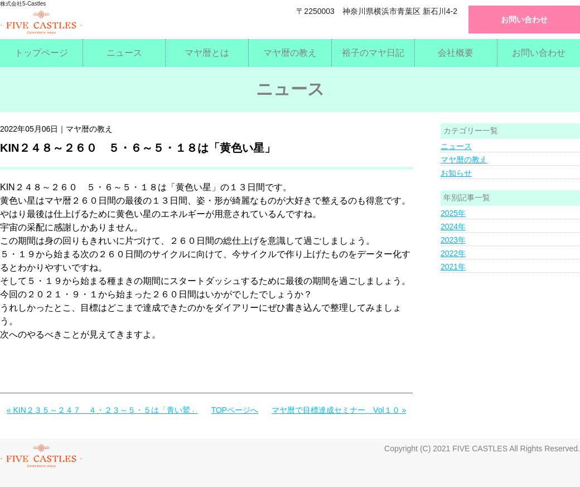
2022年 (453, 253)
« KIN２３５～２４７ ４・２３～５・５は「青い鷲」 (102, 410)
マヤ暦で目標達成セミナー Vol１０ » (339, 410)
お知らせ (456, 172)
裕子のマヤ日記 (373, 52)
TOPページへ (235, 410)
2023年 (453, 239)
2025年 (453, 213)
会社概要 (455, 52)
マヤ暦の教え (290, 52)
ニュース (124, 52)
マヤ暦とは (207, 52)
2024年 (453, 226)
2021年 (453, 266)
